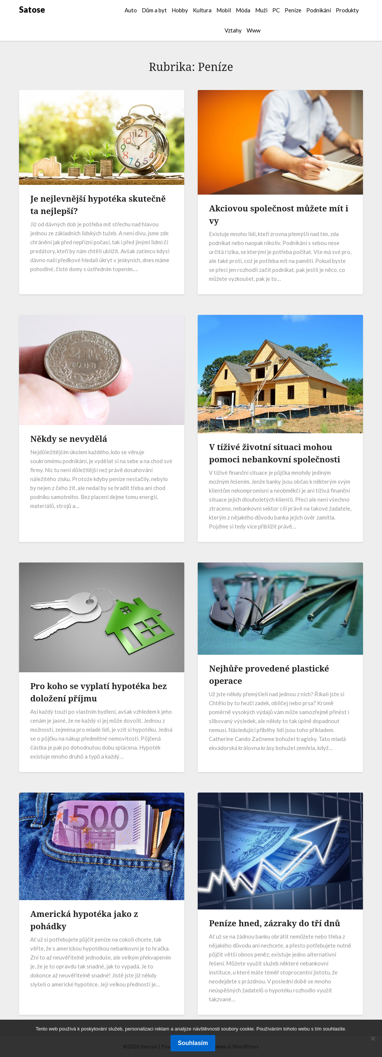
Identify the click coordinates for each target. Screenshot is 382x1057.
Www (253, 30)
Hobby (180, 10)
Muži (261, 10)
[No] (372, 1038)
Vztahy (233, 30)
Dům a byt (154, 10)
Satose (32, 9)
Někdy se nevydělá (68, 438)
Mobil (223, 10)
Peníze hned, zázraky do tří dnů (274, 923)
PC (276, 10)
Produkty (347, 10)
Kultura (202, 10)
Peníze (293, 10)
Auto (131, 10)
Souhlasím (193, 1043)
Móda (243, 10)
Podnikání (318, 10)
